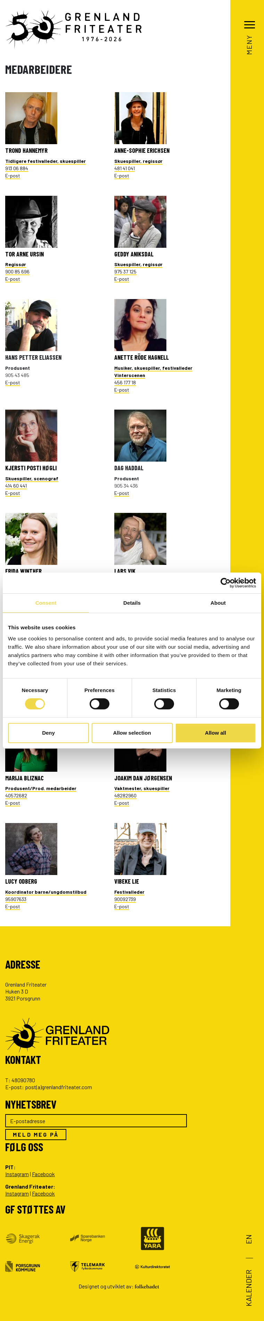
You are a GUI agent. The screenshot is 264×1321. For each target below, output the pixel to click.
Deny (48, 733)
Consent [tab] (46, 603)
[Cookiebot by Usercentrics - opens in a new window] (225, 583)
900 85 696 (17, 267)
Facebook (43, 1174)
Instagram (17, 1174)
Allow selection (132, 733)
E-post (12, 175)
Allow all (215, 733)
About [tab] (218, 603)
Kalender (248, 1288)
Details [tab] (132, 603)
